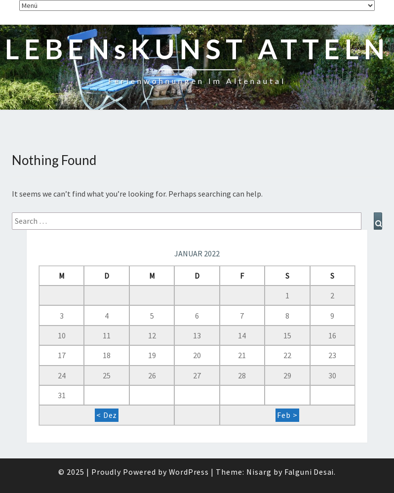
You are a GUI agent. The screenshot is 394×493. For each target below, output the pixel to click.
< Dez (106, 415)
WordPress (189, 472)
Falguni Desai (309, 472)
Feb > (287, 415)
